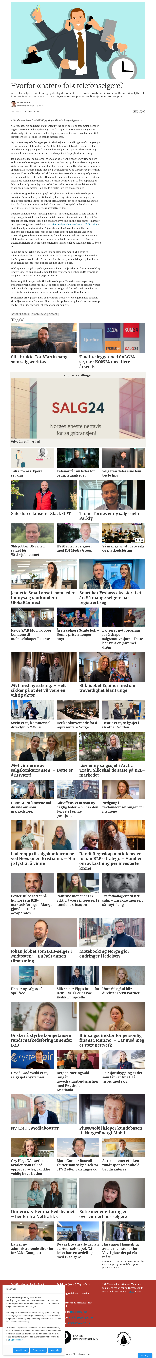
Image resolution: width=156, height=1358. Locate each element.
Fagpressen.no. (16, 1340)
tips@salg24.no (78, 1312)
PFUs (131, 1291)
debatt (53, 314)
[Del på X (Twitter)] (139, 111)
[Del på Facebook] (135, 111)
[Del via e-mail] (143, 111)
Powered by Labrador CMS (78, 1354)
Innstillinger (145, 1356)
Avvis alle (54, 1350)
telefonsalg (39, 314)
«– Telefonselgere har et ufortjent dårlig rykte (72, 224)
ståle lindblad (20, 314)
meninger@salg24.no (81, 1317)
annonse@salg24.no (79, 1323)
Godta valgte (38, 1350)
